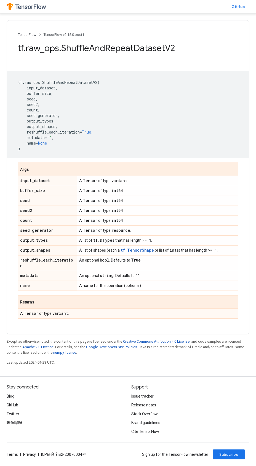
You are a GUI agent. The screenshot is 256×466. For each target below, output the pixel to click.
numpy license (64, 352)
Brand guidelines (145, 422)
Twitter (13, 414)
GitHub (238, 6)
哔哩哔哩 (14, 422)
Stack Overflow (144, 414)
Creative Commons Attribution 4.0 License (156, 341)
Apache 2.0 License (38, 347)
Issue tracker (142, 396)
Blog (10, 396)
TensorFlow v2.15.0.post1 (64, 35)
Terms (12, 454)
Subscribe (228, 454)
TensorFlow (27, 35)
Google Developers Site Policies (111, 347)
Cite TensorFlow (145, 431)
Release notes (143, 405)
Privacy (29, 454)
